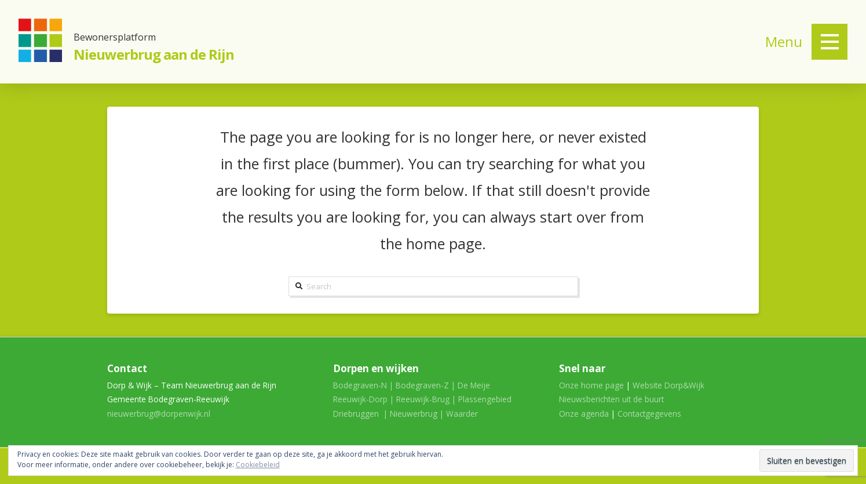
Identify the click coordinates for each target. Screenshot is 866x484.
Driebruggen (356, 413)
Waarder (462, 413)
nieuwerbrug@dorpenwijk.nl (158, 413)
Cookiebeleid (258, 465)
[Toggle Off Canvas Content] (829, 42)
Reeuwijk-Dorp (360, 399)
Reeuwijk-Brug (423, 399)
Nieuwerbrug (413, 413)
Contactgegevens (649, 413)
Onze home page (591, 385)
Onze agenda (584, 413)
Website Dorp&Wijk (668, 385)
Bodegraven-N (360, 385)
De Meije (474, 385)
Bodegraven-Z (422, 385)
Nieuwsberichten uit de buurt (611, 399)
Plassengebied (484, 399)
